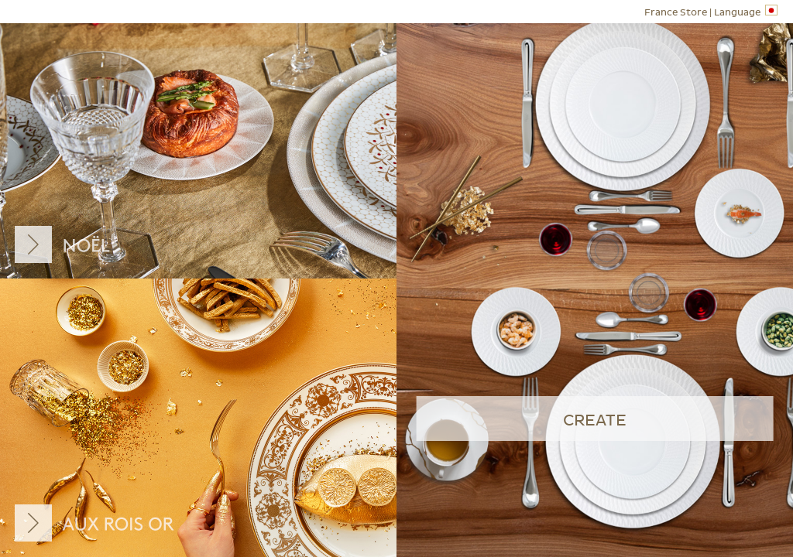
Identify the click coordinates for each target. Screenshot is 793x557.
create (595, 421)
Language (711, 11)
